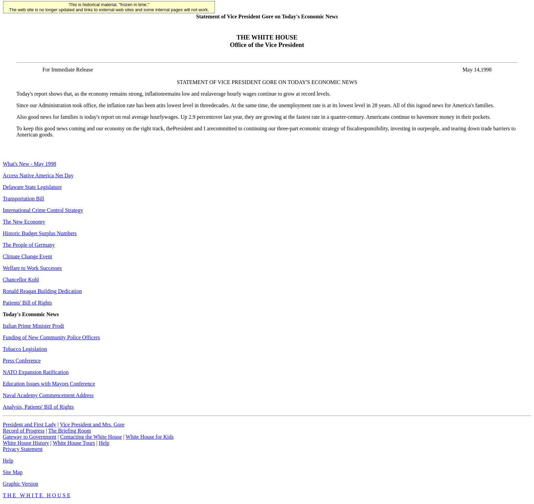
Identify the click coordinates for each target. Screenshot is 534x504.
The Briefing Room (69, 431)
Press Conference (22, 360)
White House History (26, 443)
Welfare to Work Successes (32, 268)
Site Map (12, 472)
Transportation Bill (23, 198)
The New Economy (24, 222)
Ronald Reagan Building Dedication (42, 291)
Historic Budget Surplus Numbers (40, 233)
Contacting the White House (91, 437)
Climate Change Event (27, 256)
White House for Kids (150, 437)
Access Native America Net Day (38, 175)
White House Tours (74, 443)
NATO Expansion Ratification (35, 372)
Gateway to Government (29, 437)
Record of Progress (24, 431)
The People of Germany (29, 245)
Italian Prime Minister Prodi (33, 326)
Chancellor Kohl (21, 279)
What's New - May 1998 (29, 164)
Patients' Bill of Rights (27, 303)
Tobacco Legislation (25, 349)
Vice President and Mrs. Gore (92, 424)
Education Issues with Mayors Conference (49, 384)
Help (104, 443)
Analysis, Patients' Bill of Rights (38, 407)
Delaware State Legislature (32, 187)
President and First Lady (29, 424)
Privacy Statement (23, 449)
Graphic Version (20, 484)
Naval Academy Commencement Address (48, 395)
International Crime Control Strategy (43, 210)
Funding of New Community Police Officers (51, 337)
